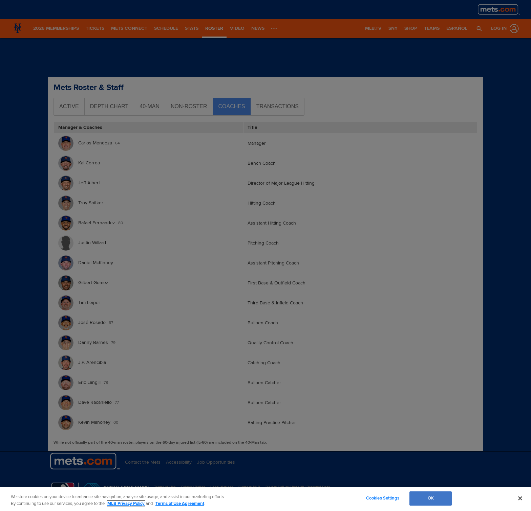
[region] (265, 499)
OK (431, 498)
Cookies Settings (382, 498)
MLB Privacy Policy (126, 503)
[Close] (520, 498)
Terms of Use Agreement (179, 503)
